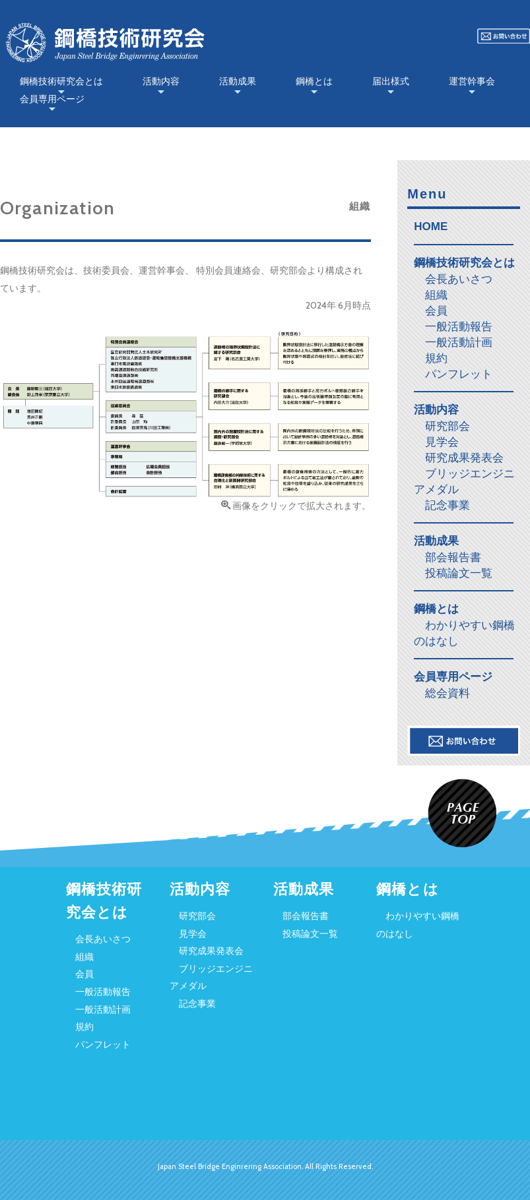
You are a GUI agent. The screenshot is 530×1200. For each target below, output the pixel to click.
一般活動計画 (458, 342)
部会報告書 (453, 557)
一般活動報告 (458, 326)
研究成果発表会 (464, 457)
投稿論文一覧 (458, 573)
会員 (436, 310)
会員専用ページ (52, 99)
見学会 (442, 441)
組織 (436, 294)
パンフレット (458, 373)
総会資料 (447, 693)
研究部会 (447, 426)
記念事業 (447, 505)
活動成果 (237, 81)
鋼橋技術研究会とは (61, 81)
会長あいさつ (458, 278)
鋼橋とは (314, 81)
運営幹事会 (472, 81)
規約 (436, 358)
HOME (430, 226)
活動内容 (161, 81)
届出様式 (390, 81)
